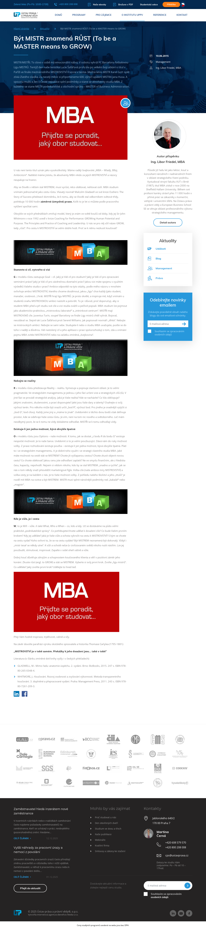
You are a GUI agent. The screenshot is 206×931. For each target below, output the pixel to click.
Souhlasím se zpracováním (166, 895)
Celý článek (21, 838)
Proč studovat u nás (105, 817)
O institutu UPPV (132, 15)
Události (161, 251)
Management (160, 61)
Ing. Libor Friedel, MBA (165, 67)
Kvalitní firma (102, 845)
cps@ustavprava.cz (176, 855)
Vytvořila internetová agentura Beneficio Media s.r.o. (53, 914)
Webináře (100, 839)
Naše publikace (103, 834)
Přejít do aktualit (30, 888)
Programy (78, 15)
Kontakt (182, 15)
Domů (58, 15)
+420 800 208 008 (65, 4)
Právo (155, 281)
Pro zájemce (103, 15)
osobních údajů (159, 897)
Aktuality (44, 28)
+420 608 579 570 (175, 842)
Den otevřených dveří (106, 823)
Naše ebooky (94, 4)
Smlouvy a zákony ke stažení (110, 851)
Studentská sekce (146, 4)
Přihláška (171, 4)
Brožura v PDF (120, 4)
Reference (159, 15)
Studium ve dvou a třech (108, 828)
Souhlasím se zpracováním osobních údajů (169, 335)
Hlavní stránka (21, 28)
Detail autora (168, 225)
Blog (154, 261)
